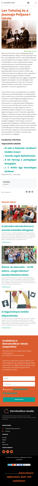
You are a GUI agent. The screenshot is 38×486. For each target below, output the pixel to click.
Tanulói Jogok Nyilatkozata (20, 155)
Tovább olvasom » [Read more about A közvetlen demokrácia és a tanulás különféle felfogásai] (6, 242)
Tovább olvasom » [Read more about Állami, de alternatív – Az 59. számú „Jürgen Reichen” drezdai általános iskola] (6, 287)
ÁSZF (23, 476)
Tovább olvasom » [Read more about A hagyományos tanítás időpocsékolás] (6, 327)
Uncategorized (7, 192)
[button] (28, 2)
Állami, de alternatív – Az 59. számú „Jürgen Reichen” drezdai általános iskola (18, 271)
